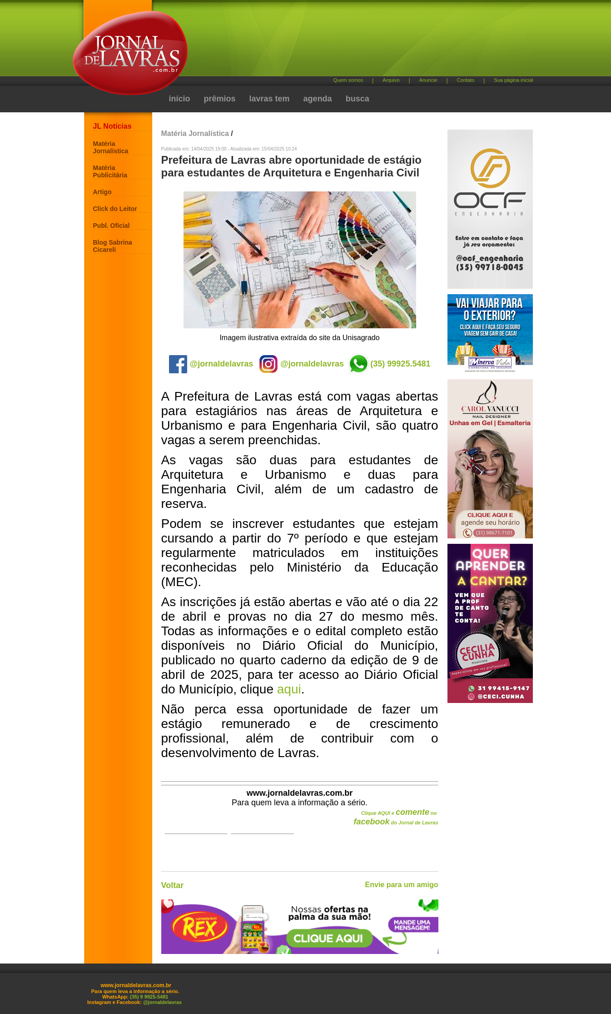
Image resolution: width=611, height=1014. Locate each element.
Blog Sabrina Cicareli (112, 246)
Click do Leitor (115, 208)
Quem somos (348, 80)
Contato (466, 80)
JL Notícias (112, 126)
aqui (289, 689)
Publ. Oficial (111, 225)
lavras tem (269, 98)
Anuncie (428, 80)
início (179, 98)
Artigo (102, 192)
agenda (317, 98)
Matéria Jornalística (111, 147)
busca (357, 98)
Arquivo (390, 80)
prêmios (220, 98)
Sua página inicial (513, 80)
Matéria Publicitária (110, 171)
